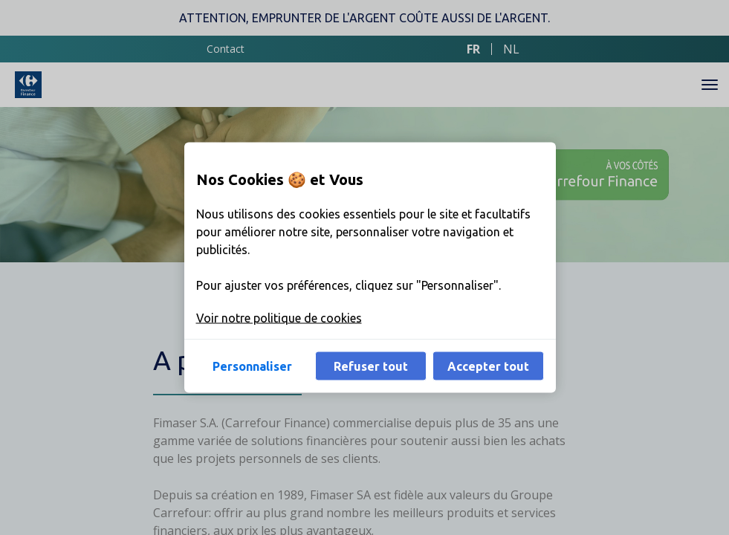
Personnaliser (252, 366)
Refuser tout (371, 366)
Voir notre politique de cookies (279, 318)
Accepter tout (488, 366)
